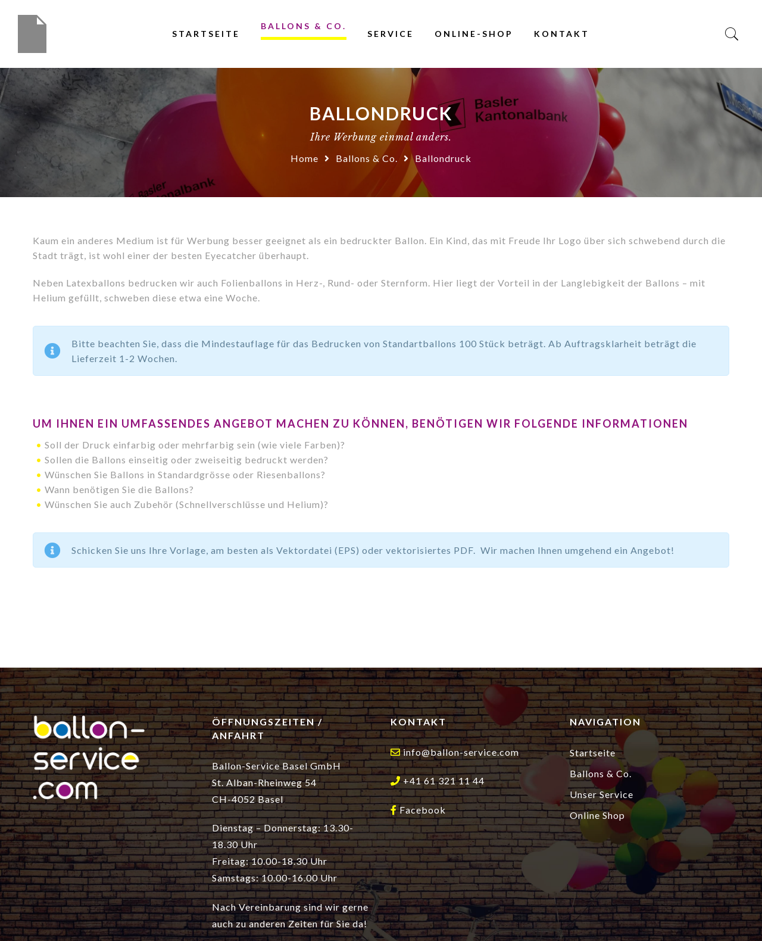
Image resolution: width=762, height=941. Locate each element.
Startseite (206, 34)
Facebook (422, 809)
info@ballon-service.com (461, 752)
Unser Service (601, 794)
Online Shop (597, 815)
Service (390, 34)
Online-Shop (474, 34)
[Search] (732, 34)
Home (304, 158)
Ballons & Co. (303, 26)
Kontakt (561, 34)
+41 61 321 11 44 (444, 780)
